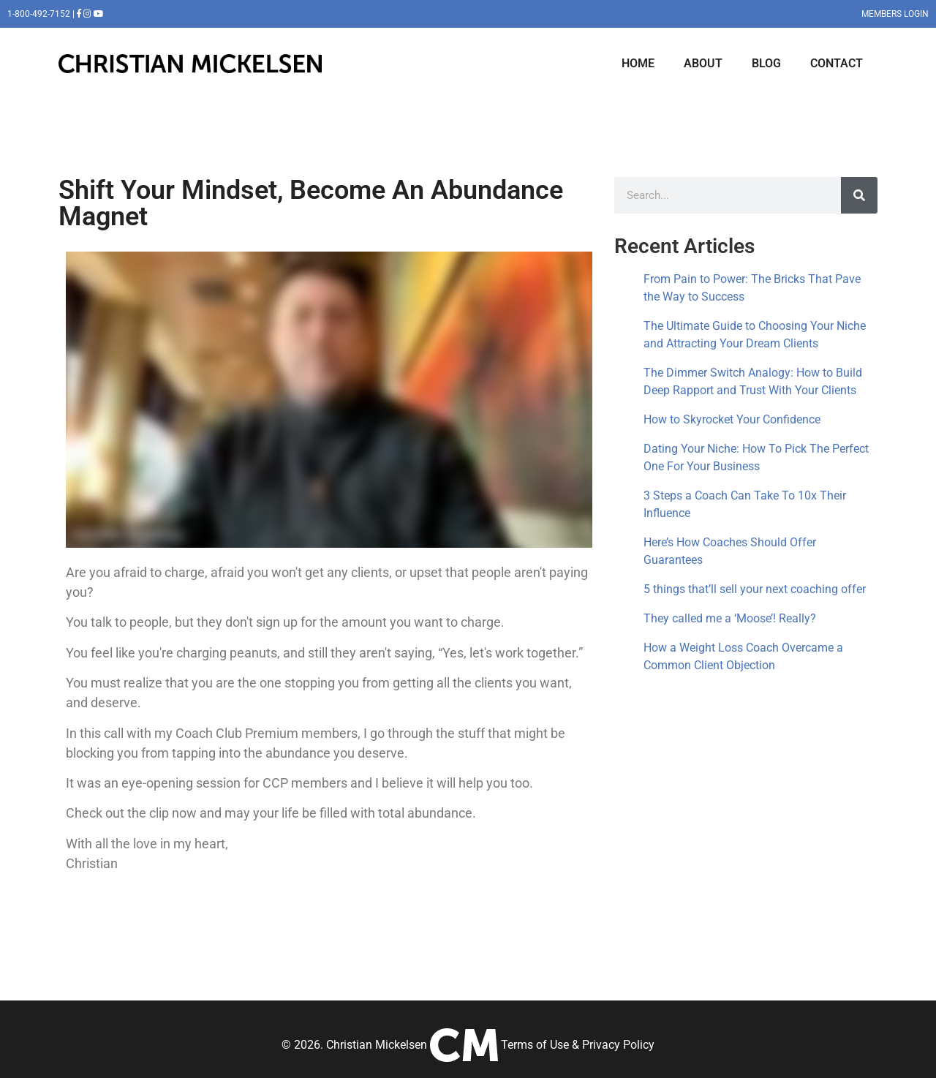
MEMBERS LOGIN (895, 14)
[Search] (859, 195)
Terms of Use (535, 1045)
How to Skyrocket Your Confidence (732, 419)
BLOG (766, 63)
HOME (638, 63)
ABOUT (703, 63)
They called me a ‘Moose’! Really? (730, 618)
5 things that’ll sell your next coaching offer (755, 589)
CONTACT (836, 63)
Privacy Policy (618, 1045)
